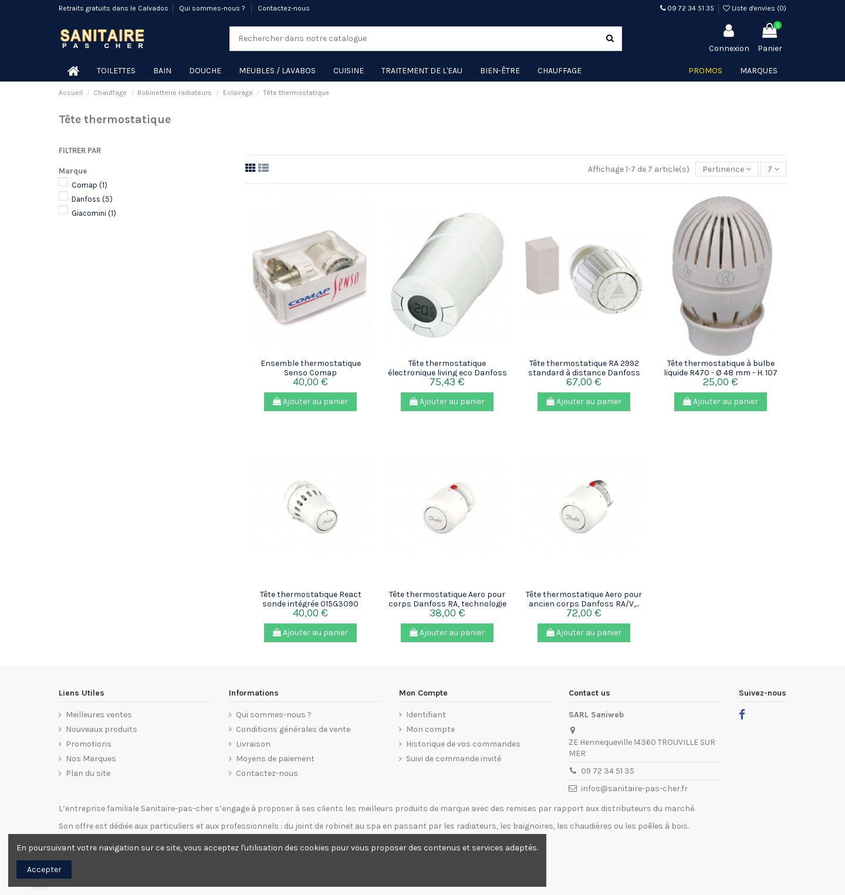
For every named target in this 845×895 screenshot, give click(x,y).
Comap (89, 185)
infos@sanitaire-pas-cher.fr (634, 789)
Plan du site (88, 773)
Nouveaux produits (101, 729)
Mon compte (430, 729)
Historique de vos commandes (463, 744)
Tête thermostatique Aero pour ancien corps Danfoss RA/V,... (584, 598)
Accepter (44, 869)
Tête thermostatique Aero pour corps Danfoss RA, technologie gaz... (447, 603)
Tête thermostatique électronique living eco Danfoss (447, 367)
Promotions (88, 744)
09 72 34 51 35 (687, 8)
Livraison (253, 744)
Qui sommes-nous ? (213, 8)
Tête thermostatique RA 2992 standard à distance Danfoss (584, 367)
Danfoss (92, 199)
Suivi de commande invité (453, 759)
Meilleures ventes (99, 715)
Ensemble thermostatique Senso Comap (311, 367)
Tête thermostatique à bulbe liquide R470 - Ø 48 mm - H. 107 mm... (721, 372)
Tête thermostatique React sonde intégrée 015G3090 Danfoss (310, 603)
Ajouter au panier (310, 401)
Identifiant (426, 715)
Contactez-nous (284, 8)
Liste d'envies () (754, 8)
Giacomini (94, 213)
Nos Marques (91, 759)
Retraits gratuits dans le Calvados (113, 8)
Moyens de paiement (275, 759)
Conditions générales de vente (293, 729)
